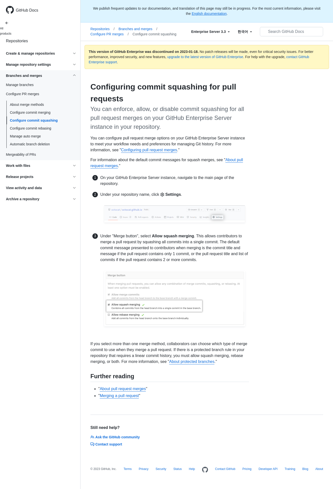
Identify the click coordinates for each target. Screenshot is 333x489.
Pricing (246, 469)
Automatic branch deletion (30, 144)
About (319, 469)
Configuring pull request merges (149, 150)
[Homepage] (205, 470)
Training (290, 469)
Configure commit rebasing (30, 128)
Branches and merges (138, 29)
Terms (128, 469)
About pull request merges (123, 389)
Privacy (143, 469)
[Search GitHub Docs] (291, 31)
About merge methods (27, 105)
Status (177, 469)
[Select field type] (210, 32)
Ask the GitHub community (115, 437)
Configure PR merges (109, 34)
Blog (305, 469)
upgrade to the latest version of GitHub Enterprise (205, 57)
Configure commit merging (30, 112)
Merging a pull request (119, 396)
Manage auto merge (25, 136)
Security (161, 469)
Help (192, 469)
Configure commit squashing (34, 120)
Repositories (17, 41)
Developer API (268, 469)
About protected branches (191, 361)
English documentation (209, 14)
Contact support (106, 444)
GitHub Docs (27, 10)
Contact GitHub (225, 469)
